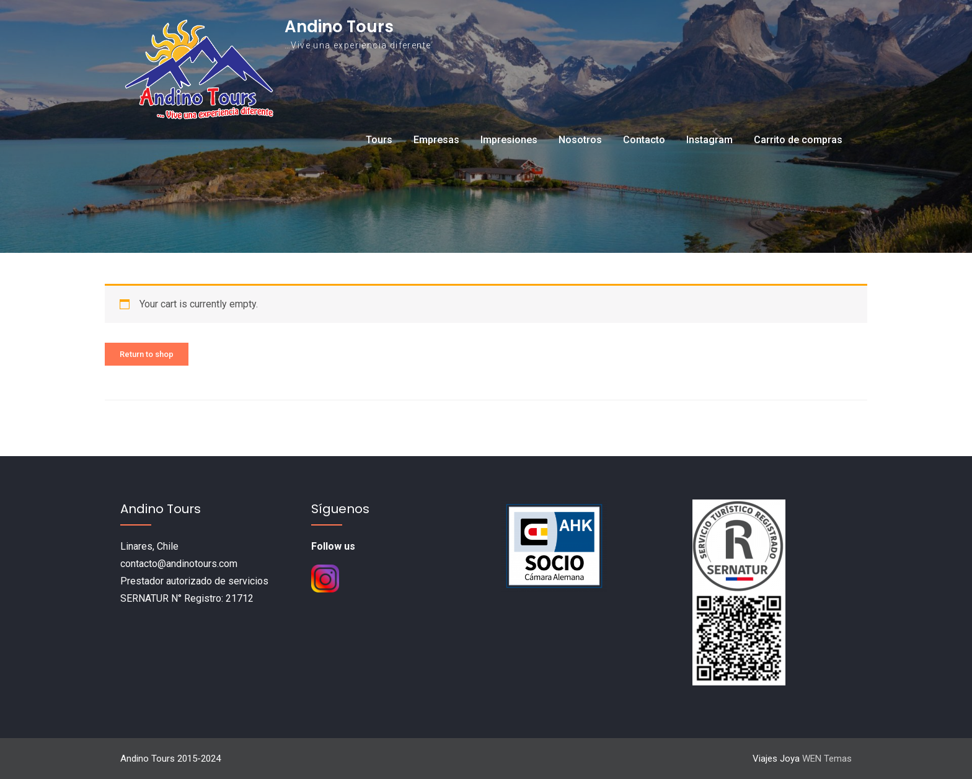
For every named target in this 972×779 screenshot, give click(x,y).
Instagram (709, 140)
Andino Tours (339, 26)
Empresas (436, 140)
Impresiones (508, 140)
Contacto (644, 140)
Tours (379, 140)
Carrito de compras (798, 140)
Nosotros (580, 140)
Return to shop (147, 354)
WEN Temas (827, 758)
